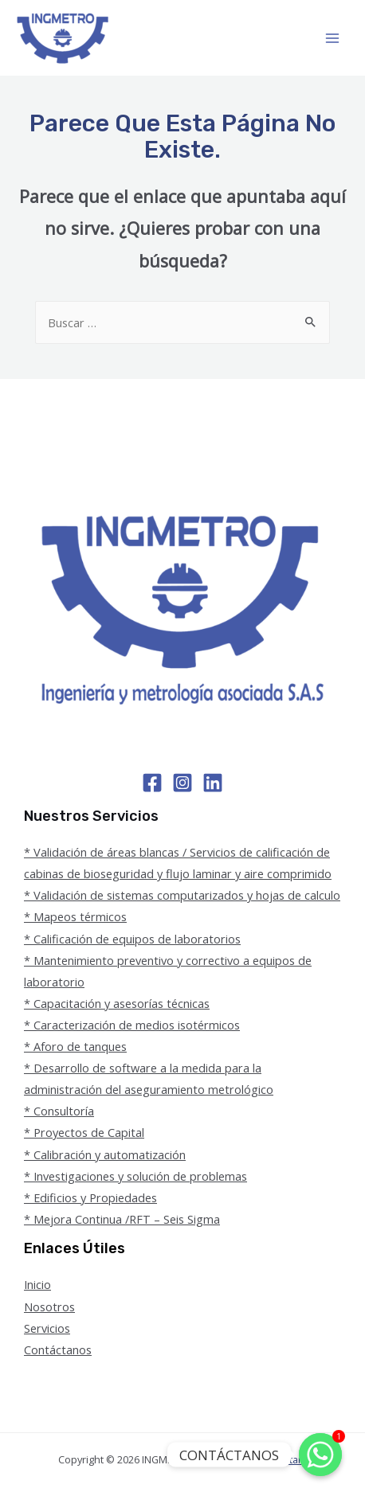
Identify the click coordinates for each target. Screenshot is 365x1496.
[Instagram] (182, 783)
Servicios (47, 1328)
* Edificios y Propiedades (90, 1197)
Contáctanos (58, 1349)
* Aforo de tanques (75, 1046)
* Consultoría (59, 1111)
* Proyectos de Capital (84, 1132)
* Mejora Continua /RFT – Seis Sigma (122, 1219)
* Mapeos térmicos (75, 916)
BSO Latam (281, 1459)
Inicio (37, 1284)
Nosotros (49, 1306)
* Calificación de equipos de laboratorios (132, 939)
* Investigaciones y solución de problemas (135, 1176)
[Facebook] (152, 783)
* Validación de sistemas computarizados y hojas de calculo (182, 895)
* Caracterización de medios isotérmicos (132, 1025)
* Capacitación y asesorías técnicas (117, 1003)
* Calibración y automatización (105, 1154)
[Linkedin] (213, 783)
